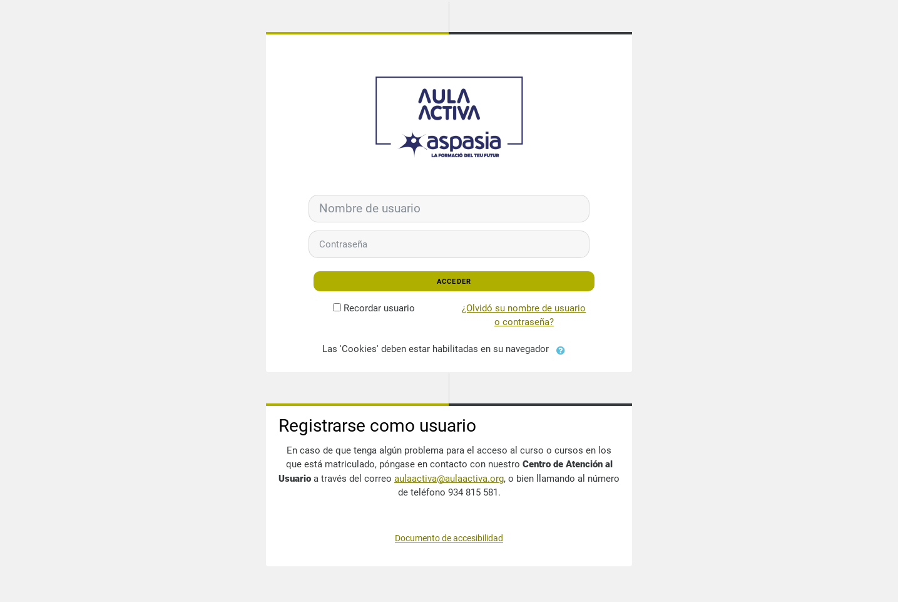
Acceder (454, 282)
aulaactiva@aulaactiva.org (449, 478)
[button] (563, 350)
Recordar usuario (379, 308)
